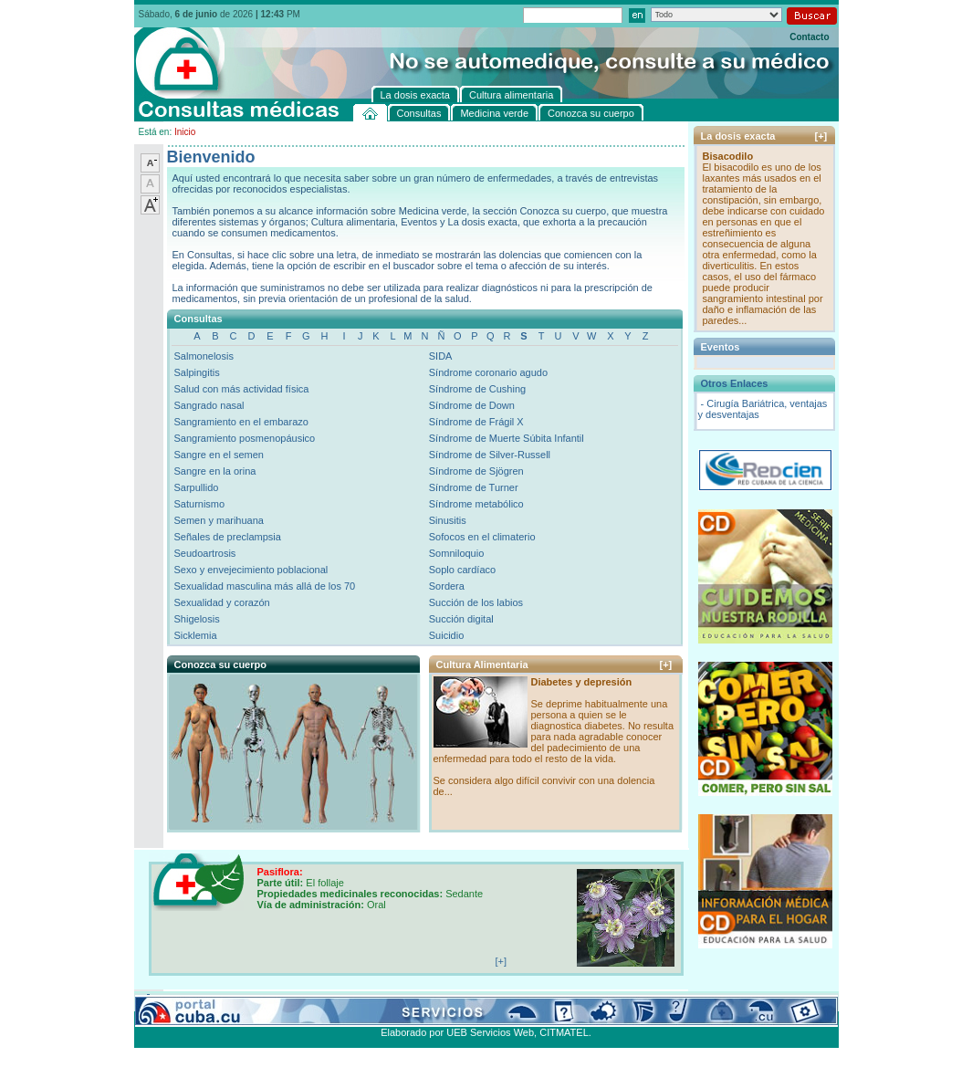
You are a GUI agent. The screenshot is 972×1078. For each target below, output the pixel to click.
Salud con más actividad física (241, 388)
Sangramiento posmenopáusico (245, 438)
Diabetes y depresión (581, 681)
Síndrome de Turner (473, 487)
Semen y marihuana (219, 520)
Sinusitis (447, 520)
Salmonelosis (204, 356)
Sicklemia (195, 635)
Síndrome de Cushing (477, 388)
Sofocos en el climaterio (482, 536)
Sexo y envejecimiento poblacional (251, 569)
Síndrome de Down (472, 405)
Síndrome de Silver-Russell (489, 454)
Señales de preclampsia (227, 536)
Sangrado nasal (209, 405)
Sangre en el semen (219, 454)
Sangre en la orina (215, 471)
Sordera (447, 586)
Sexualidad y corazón (222, 602)
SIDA (441, 356)
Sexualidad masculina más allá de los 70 (265, 586)
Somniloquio (457, 553)
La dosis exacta (421, 1000)
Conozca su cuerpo (335, 1000)
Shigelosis (197, 618)
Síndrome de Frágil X (476, 421)
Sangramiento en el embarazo (241, 421)
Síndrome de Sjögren (476, 471)
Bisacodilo (728, 156)
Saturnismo (199, 503)
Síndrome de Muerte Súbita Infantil (506, 438)
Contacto (809, 37)
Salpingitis (197, 372)
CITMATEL (564, 1032)
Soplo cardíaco (462, 569)
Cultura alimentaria (507, 1000)
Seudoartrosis (205, 553)
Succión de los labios (476, 602)
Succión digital (461, 618)
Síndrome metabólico (476, 503)
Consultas (184, 1000)
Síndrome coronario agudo (488, 372)
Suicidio (447, 635)
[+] (666, 664)
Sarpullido (196, 487)
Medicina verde (249, 1000)
